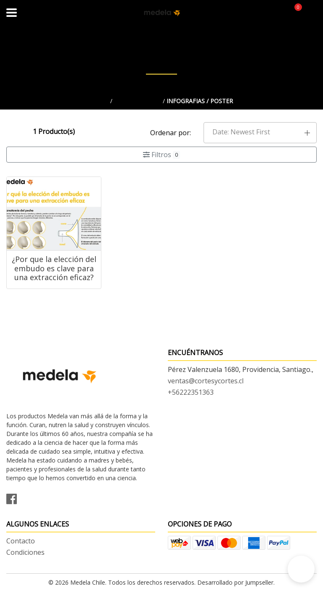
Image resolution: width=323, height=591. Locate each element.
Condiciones (25, 552)
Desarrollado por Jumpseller (235, 582)
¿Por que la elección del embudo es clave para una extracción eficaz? (54, 268)
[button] (260, 132)
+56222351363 (191, 392)
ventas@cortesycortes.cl (206, 380)
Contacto (20, 541)
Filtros (161, 154)
